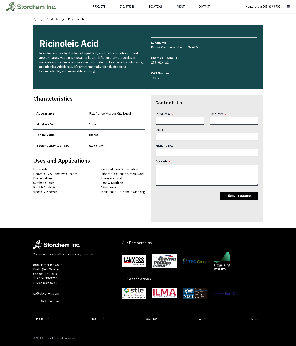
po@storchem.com (46, 293)
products (52, 19)
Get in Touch (52, 301)
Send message (239, 195)
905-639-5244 (47, 283)
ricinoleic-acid (77, 19)
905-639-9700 (47, 278)
